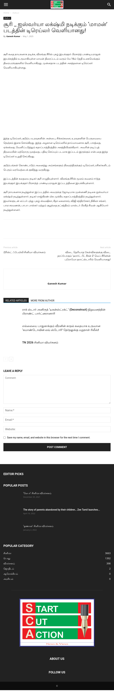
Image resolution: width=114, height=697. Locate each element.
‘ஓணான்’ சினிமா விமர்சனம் (38, 526)
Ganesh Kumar (13, 36)
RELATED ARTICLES (16, 300)
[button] (5, 4)
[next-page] (11, 359)
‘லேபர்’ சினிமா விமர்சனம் (37, 493)
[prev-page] (5, 359)
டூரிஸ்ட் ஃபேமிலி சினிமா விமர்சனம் (24, 252)
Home (6, 12)
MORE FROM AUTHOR (42, 300)
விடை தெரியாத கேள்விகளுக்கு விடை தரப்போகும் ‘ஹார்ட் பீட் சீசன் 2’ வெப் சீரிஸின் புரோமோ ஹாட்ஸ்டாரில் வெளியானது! (84, 256)
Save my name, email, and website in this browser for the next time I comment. (48, 437)
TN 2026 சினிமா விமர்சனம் (40, 342)
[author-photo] (57, 277)
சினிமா (15, 12)
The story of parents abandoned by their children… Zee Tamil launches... (61, 509)
